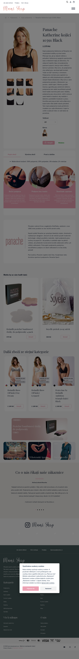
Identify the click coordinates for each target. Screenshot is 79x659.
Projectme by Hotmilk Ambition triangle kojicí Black (61, 396)
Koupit (49, 143)
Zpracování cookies (48, 583)
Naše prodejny (45, 631)
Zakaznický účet (8, 638)
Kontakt (43, 638)
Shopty (5, 656)
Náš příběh (44, 635)
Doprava (5, 635)
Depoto (10, 656)
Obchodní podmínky (9, 631)
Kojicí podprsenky (27, 18)
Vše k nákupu (26, 3)
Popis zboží (12, 154)
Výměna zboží (30, 154)
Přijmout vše (30, 588)
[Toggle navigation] (73, 8)
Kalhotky (5, 600)
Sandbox (5, 620)
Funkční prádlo (7, 606)
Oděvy (5, 610)
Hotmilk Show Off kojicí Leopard (37, 393)
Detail (31, 337)
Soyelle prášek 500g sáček (58, 329)
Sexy (41, 606)
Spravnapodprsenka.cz (57, 558)
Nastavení (48, 588)
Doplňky (5, 613)
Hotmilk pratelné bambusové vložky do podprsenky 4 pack (19, 330)
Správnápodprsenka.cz (14, 654)
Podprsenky (14, 18)
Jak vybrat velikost (8, 3)
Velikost (46, 118)
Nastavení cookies (18, 656)
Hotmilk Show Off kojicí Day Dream (14, 393)
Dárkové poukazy (8, 617)
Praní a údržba (49, 154)
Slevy (41, 617)
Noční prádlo (7, 603)
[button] (50, 122)
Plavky (42, 603)
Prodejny (18, 3)
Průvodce (43, 641)
